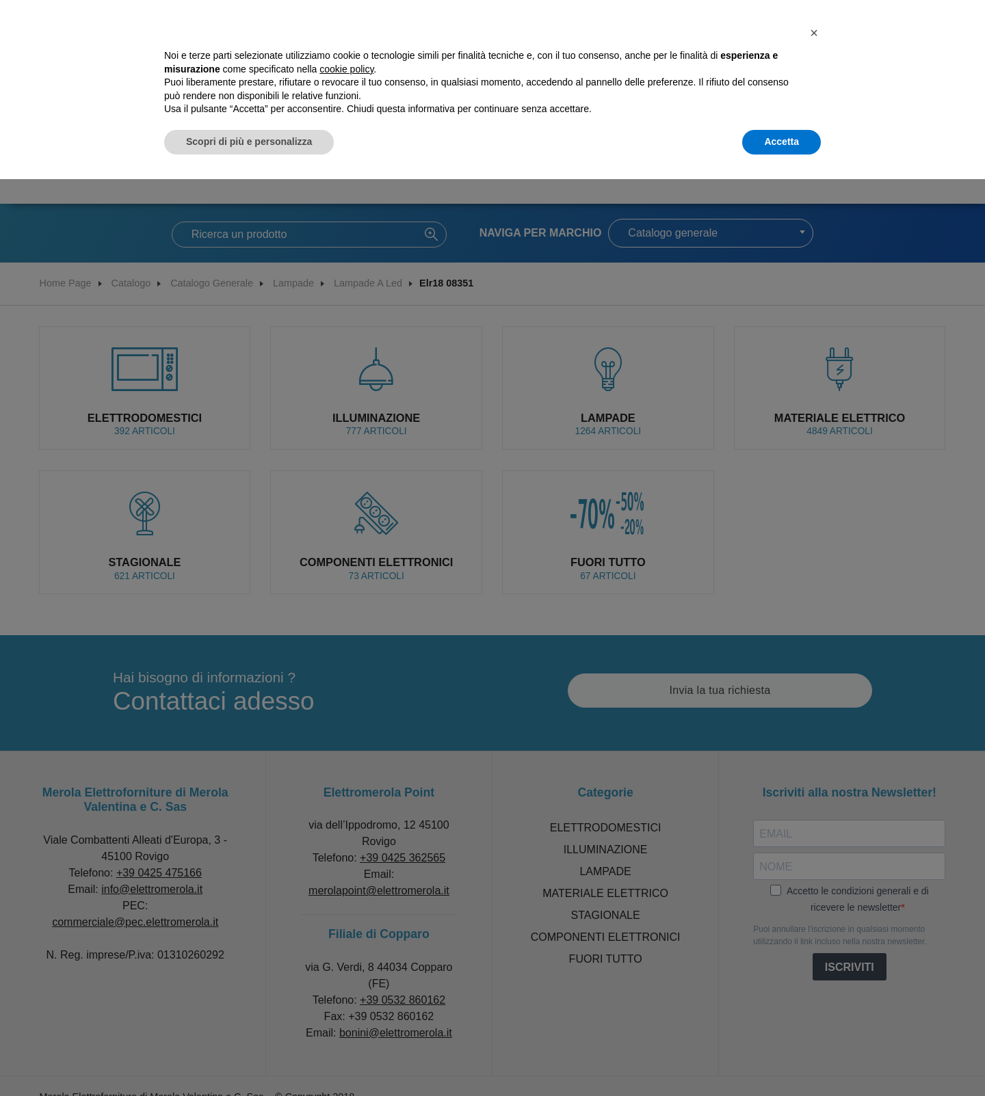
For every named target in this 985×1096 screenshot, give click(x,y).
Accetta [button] (781, 141)
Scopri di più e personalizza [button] (249, 141)
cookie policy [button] (346, 69)
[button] (814, 33)
